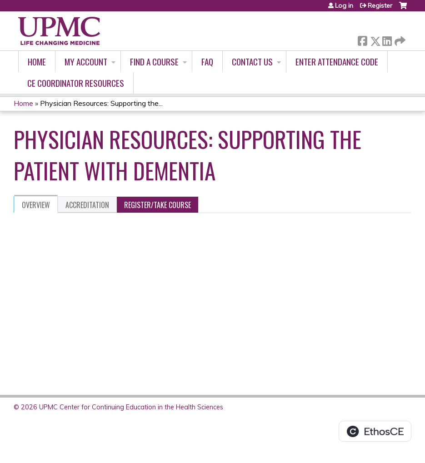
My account (86, 61)
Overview (36, 204)
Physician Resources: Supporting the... (101, 103)
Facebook (362, 39)
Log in (344, 5)
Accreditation (87, 204)
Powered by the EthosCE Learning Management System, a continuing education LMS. (375, 431)
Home (37, 61)
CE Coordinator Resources (75, 83)
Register (380, 5)
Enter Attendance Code (336, 61)
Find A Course (154, 61)
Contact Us (252, 61)
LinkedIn (386, 39)
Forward (399, 39)
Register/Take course (157, 204)
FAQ (207, 61)
